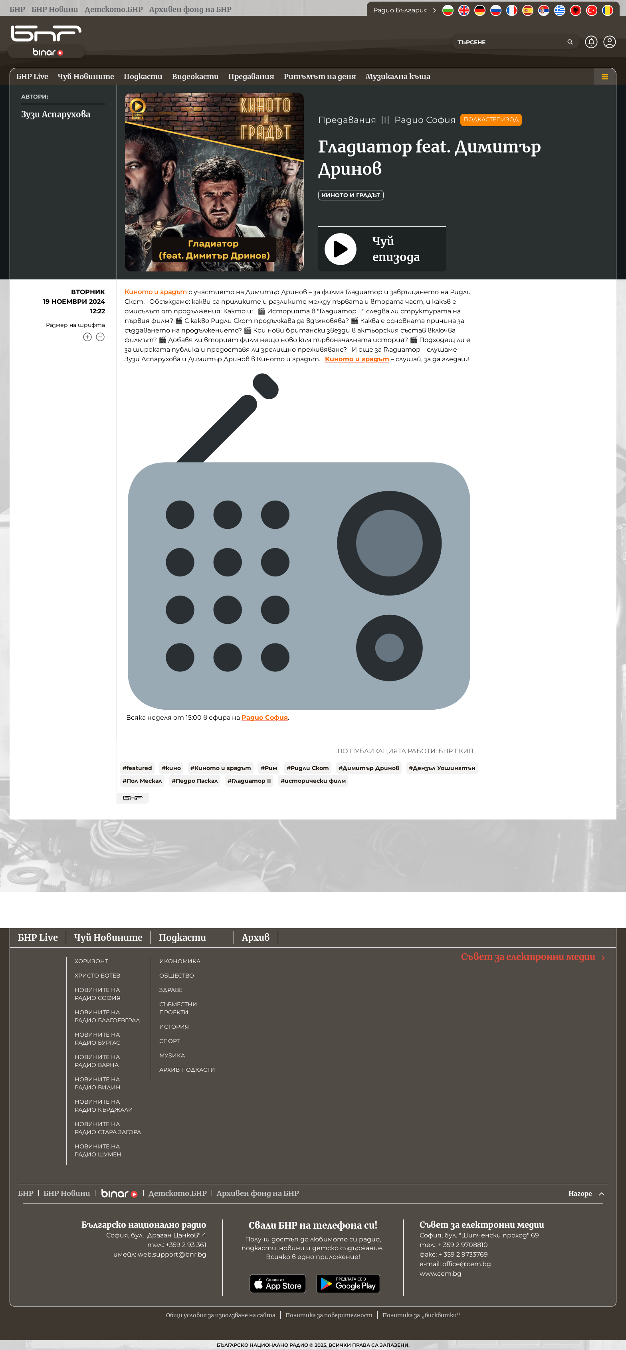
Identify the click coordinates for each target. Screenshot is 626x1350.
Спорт (169, 1040)
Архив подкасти (187, 1069)
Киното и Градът (351, 195)
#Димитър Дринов (369, 768)
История (174, 1025)
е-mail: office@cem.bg (455, 1264)
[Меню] (605, 76)
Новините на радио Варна (97, 1060)
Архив (256, 936)
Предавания (347, 120)
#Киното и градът (220, 768)
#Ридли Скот (308, 768)
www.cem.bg (441, 1273)
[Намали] (100, 337)
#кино (171, 768)
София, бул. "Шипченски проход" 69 (479, 1235)
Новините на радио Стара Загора (108, 1127)
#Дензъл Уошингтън (442, 768)
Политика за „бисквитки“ (421, 1315)
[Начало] (46, 34)
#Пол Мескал (142, 780)
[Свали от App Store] (278, 1283)
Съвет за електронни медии (533, 956)
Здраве (170, 989)
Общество (176, 974)
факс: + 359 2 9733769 (454, 1254)
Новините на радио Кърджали (104, 1104)
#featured (137, 768)
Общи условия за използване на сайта (220, 1315)
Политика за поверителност (328, 1315)
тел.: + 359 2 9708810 (454, 1245)
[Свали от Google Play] (348, 1283)
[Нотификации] (591, 42)
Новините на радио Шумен (98, 1149)
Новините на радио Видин (98, 1082)
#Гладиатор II (249, 780)
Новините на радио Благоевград (107, 1015)
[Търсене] (570, 42)
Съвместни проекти (178, 1007)
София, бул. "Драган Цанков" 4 (156, 1235)
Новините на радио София (98, 993)
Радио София (425, 120)
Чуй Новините (108, 936)
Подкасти (182, 936)
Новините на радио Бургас (97, 1037)
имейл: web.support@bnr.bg (159, 1254)
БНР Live (38, 936)
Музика (172, 1054)
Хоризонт (91, 960)
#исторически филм (313, 780)
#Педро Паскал (195, 780)
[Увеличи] (87, 337)
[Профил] (609, 42)
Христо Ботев (97, 974)
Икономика (179, 960)
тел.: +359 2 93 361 (176, 1245)
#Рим (269, 768)
